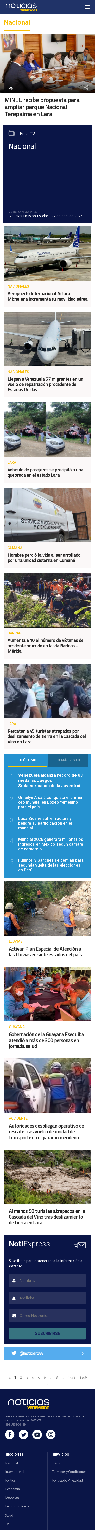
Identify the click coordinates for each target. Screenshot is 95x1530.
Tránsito (58, 1463)
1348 (71, 1377)
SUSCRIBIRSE (47, 1333)
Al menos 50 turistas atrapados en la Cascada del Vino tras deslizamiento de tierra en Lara (47, 1216)
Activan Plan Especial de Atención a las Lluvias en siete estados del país (45, 951)
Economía (12, 1489)
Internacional (14, 1472)
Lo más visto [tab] (67, 760)
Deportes (12, 1497)
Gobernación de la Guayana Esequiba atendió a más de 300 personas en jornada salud (46, 1040)
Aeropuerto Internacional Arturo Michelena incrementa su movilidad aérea (47, 296)
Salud (9, 1515)
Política (10, 1480)
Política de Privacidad (67, 1480)
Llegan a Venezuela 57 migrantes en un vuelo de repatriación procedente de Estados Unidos (45, 384)
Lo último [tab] (27, 760)
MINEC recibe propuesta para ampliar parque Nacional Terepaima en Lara (42, 106)
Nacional (11, 1463)
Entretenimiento (17, 1506)
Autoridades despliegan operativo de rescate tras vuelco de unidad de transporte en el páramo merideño (46, 1131)
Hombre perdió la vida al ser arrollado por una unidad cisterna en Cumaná (44, 558)
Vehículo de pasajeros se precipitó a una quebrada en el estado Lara (45, 472)
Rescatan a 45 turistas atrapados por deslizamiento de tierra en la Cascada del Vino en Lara (47, 736)
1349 (83, 1377)
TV (7, 1524)
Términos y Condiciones (69, 1472)
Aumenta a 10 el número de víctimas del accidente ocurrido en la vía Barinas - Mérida (46, 645)
